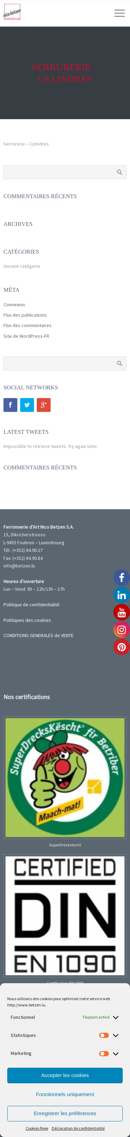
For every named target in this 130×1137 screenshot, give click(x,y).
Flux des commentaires (27, 325)
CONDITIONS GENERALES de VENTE (38, 635)
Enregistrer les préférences (65, 1113)
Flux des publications (25, 315)
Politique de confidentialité (31, 604)
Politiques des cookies (27, 620)
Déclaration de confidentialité (78, 1128)
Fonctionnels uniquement (65, 1094)
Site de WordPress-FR (26, 336)
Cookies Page (37, 1128)
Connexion (14, 304)
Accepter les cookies (65, 1075)
